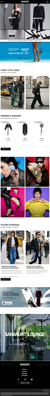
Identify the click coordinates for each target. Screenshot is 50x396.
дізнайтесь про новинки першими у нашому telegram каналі (25, 40)
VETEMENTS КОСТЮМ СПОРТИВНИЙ (7, 86)
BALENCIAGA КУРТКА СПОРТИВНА (42, 87)
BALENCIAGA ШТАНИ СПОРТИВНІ (32, 97)
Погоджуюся (46, 390)
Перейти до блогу (6, 279)
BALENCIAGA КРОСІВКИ (44, 105)
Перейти (25, 340)
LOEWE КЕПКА (10, 78)
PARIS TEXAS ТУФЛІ (17, 106)
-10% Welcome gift (4, 122)
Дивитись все (5, 149)
